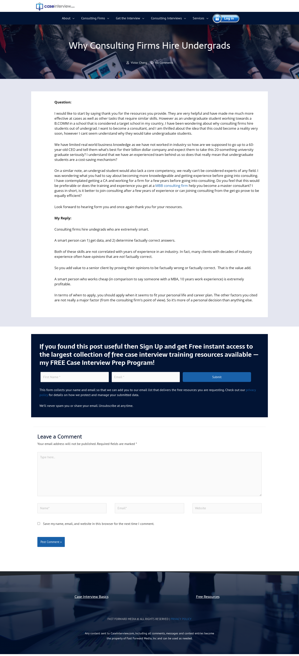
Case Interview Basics (91, 599)
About (66, 18)
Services (198, 18)
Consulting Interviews (166, 18)
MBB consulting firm (171, 185)
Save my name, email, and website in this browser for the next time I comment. (98, 526)
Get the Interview (128, 18)
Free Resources (208, 599)
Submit (217, 377)
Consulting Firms (93, 18)
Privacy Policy (181, 621)
